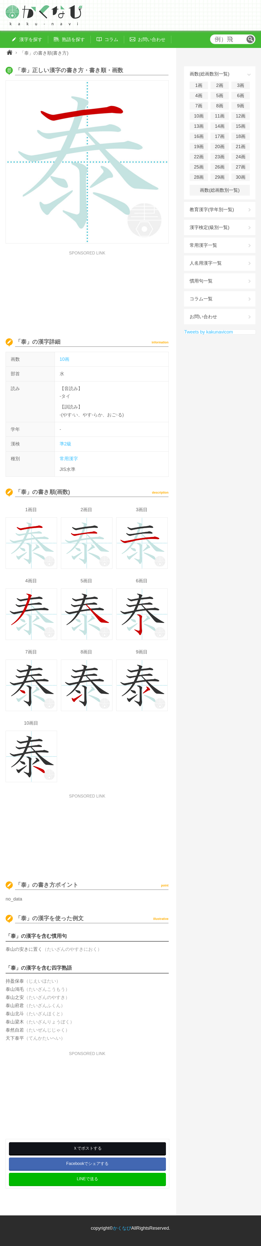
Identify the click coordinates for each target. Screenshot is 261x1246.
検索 (250, 39)
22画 (199, 156)
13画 (199, 126)
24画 (240, 156)
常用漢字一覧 (203, 245)
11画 (220, 116)
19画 (199, 146)
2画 (219, 85)
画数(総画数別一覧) (220, 190)
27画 (240, 167)
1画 (198, 85)
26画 (220, 167)
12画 (240, 116)
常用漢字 (69, 458)
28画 (199, 177)
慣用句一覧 (201, 281)
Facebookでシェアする (87, 1163)
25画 (199, 167)
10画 (64, 359)
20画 (220, 146)
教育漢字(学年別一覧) (212, 209)
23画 (220, 156)
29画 (220, 177)
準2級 (65, 443)
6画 (240, 95)
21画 (240, 146)
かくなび (122, 1228)
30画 (240, 177)
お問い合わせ (203, 316)
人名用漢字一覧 (206, 263)
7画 (198, 105)
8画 (219, 105)
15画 (240, 126)
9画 (240, 105)
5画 (219, 95)
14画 (220, 126)
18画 (240, 136)
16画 (199, 136)
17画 (220, 136)
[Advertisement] (87, 291)
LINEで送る (87, 1179)
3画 (240, 85)
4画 (198, 95)
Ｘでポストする (87, 1148)
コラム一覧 (201, 298)
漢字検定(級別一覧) (209, 227)
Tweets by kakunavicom (208, 332)
